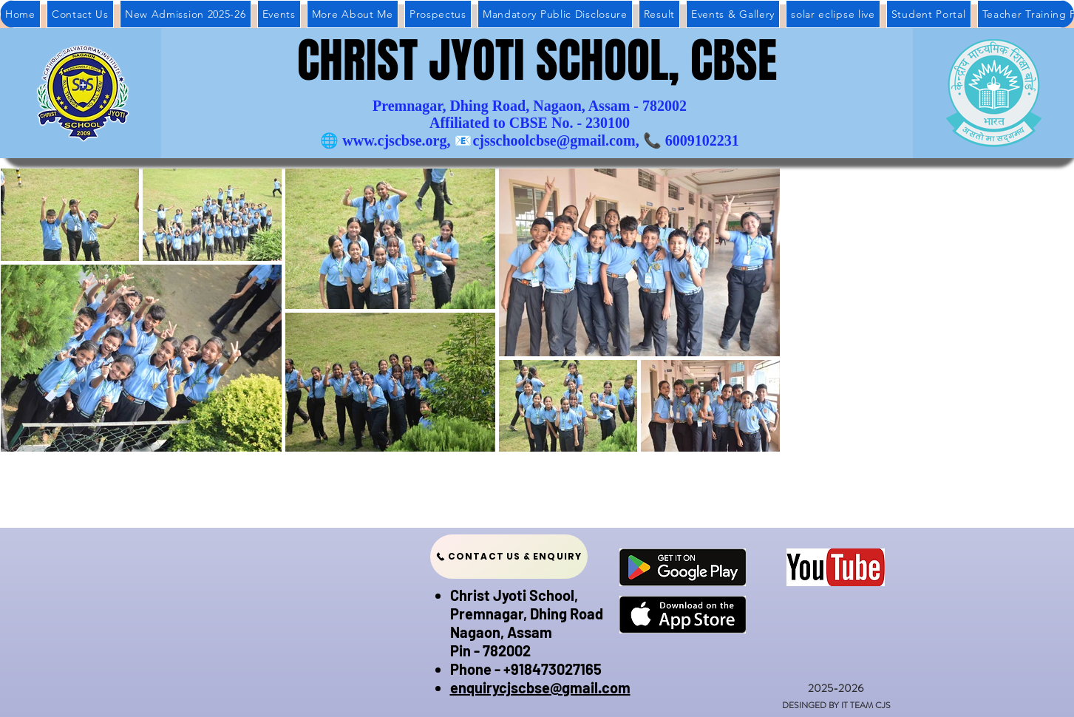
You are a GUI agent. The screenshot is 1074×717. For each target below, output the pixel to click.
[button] (659, 14)
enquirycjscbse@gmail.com (540, 687)
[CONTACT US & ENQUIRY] (509, 556)
